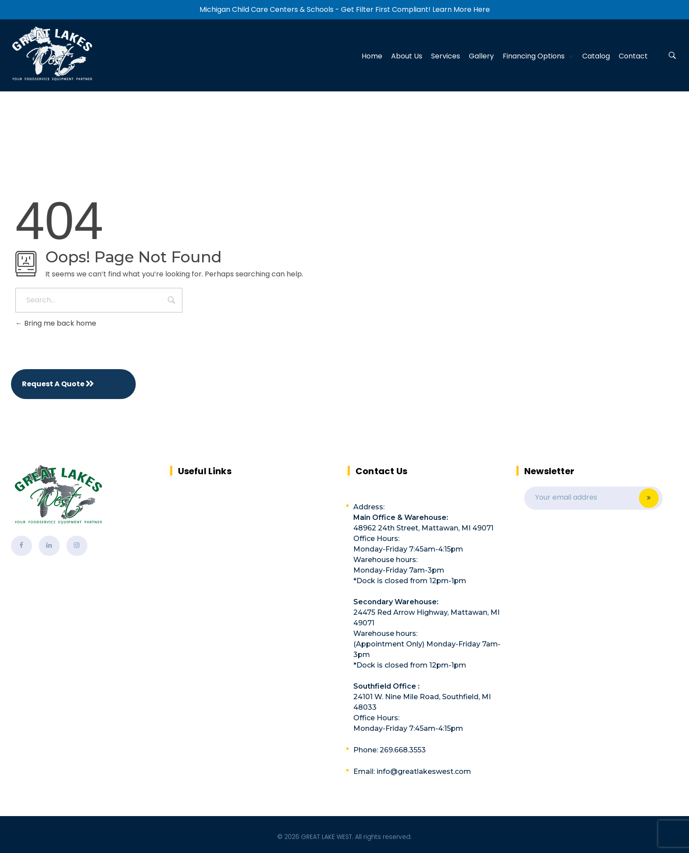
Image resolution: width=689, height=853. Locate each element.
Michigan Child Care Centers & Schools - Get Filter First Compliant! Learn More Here (344, 9)
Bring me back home (55, 323)
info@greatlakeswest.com (424, 771)
